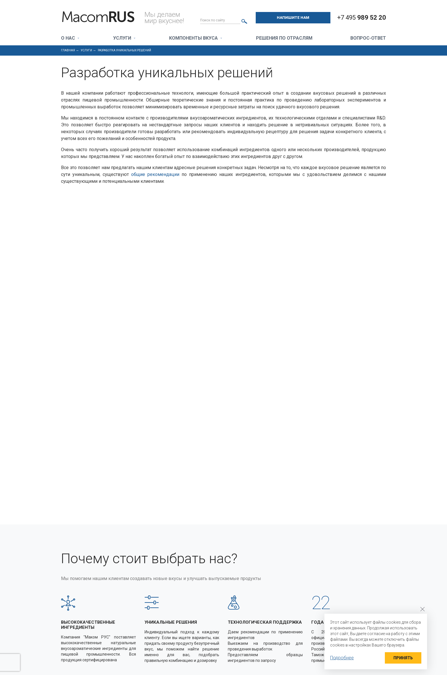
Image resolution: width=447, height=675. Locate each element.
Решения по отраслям (284, 38)
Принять (403, 658)
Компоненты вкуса (193, 38)
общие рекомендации (155, 174)
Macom (97, 17)
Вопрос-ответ (368, 38)
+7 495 (361, 18)
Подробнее (342, 657)
